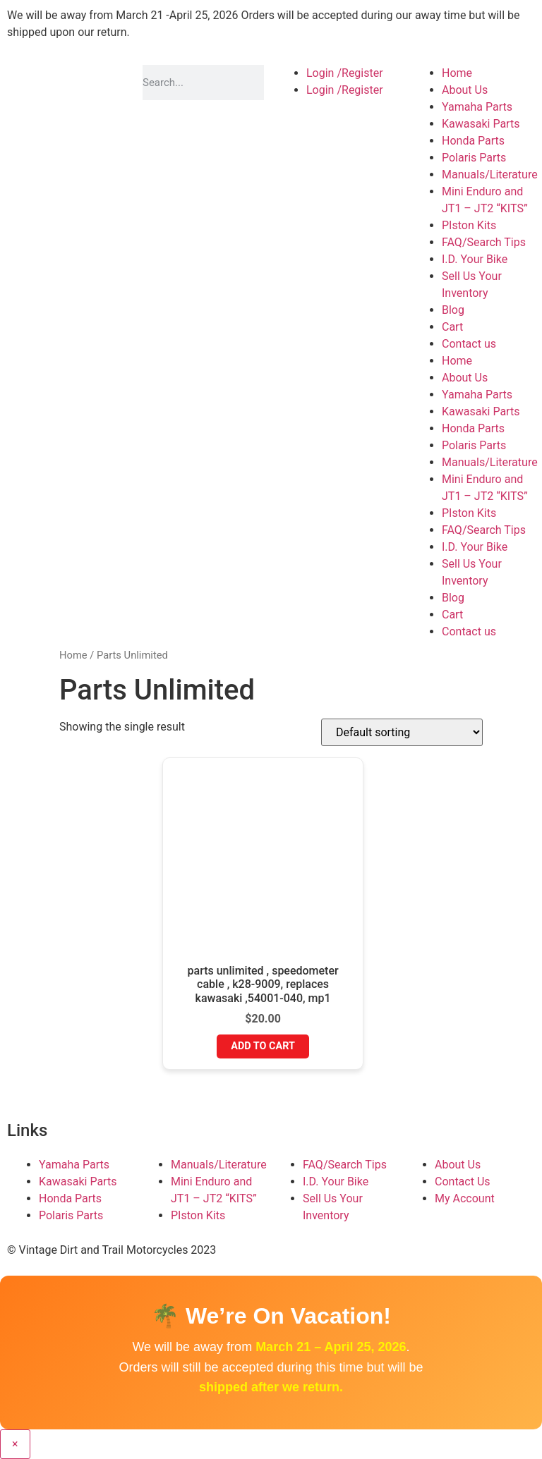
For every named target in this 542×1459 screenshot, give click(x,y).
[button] (271, 24)
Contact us (469, 343)
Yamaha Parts (477, 107)
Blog (453, 310)
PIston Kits (469, 225)
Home (457, 73)
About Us (465, 90)
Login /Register (344, 73)
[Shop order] (402, 732)
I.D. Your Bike (474, 259)
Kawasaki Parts (480, 123)
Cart (452, 327)
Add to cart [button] (263, 1046)
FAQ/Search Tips (484, 242)
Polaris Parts (474, 157)
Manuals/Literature (490, 174)
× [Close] (15, 1444)
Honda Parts (473, 140)
